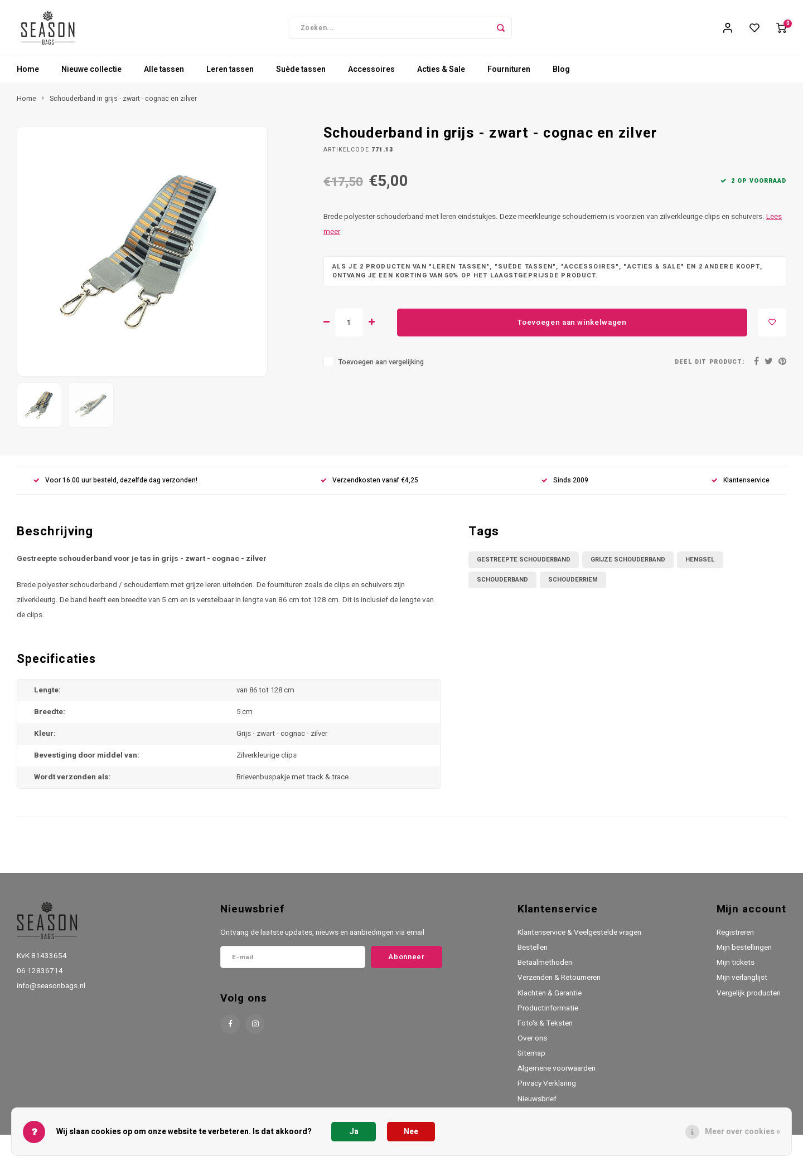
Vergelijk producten (749, 998)
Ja (354, 1131)
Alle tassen (164, 75)
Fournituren (508, 75)
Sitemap (531, 1059)
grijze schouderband (628, 565)
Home (28, 75)
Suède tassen (301, 75)
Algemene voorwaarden (556, 1074)
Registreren (735, 938)
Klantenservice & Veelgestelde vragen (579, 938)
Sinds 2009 (564, 486)
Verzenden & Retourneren (559, 983)
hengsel (700, 565)
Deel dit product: (709, 367)
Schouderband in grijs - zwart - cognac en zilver (123, 104)
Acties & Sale (441, 75)
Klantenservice (741, 486)
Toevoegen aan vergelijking (381, 368)
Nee (411, 1131)
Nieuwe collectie (91, 75)
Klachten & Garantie (549, 998)
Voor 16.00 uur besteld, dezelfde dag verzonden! (115, 486)
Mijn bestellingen (744, 953)
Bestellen (532, 953)
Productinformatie (547, 1013)
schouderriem (573, 585)
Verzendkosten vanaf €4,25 (369, 486)
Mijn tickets (735, 968)
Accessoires (371, 75)
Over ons (532, 1043)
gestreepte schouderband (523, 565)
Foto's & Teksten (545, 1028)
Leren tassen (230, 75)
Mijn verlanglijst (742, 983)
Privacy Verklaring (546, 1089)
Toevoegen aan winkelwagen (572, 328)
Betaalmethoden (544, 968)
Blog (561, 75)
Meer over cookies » (742, 1131)
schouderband (502, 585)
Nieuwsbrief (537, 1104)
